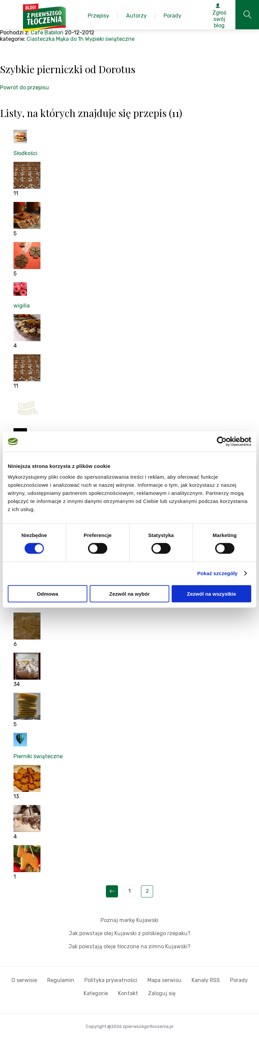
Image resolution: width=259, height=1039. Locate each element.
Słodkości (25, 153)
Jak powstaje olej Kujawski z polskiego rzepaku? (130, 933)
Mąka (62, 39)
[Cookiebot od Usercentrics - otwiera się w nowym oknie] (221, 442)
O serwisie (24, 980)
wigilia (21, 305)
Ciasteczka (41, 39)
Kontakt (128, 993)
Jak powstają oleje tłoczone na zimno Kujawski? (129, 946)
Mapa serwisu (164, 980)
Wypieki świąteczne (110, 39)
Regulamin (60, 980)
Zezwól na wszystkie (211, 593)
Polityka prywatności (110, 980)
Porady (239, 980)
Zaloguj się (162, 993)
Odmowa (47, 593)
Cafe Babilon (47, 32)
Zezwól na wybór (129, 593)
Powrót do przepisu (24, 87)
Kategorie (96, 993)
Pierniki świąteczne (38, 756)
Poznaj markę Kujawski (129, 920)
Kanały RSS (206, 980)
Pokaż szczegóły (217, 573)
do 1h (77, 39)
